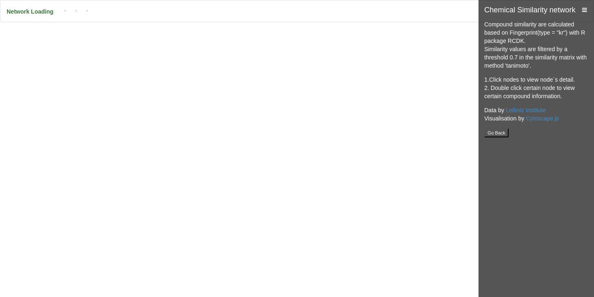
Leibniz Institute (526, 110)
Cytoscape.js (542, 118)
